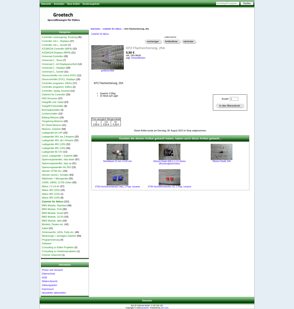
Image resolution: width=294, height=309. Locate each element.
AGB (44, 277)
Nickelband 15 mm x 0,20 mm (117, 161)
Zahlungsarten (49, 285)
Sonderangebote (91, 4)
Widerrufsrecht (49, 281)
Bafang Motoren (50, 117)
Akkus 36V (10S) (51, 190)
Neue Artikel (73, 4)
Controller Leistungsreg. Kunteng (59, 37)
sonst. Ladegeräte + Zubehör (57, 155)
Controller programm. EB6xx (57, 87)
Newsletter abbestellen (54, 292)
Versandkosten (138, 58)
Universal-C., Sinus (52, 60)
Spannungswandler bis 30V (56, 167)
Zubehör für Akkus (112, 29)
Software (46, 243)
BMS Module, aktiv (52, 220)
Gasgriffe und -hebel (52, 102)
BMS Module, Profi (52, 209)
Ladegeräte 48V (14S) (53, 148)
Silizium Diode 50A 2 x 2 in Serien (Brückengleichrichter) (169, 162)
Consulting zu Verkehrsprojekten (59, 251)
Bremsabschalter (51, 110)
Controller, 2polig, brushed (56, 90)
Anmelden (59, 4)
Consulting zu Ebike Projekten (58, 247)
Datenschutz (48, 273)
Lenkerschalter (49, 113)
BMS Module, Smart (52, 213)
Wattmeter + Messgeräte (55, 178)
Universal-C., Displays (53, 67)
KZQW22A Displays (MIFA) (56, 52)
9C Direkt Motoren (51, 125)
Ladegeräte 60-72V (52, 151)
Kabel (45, 228)
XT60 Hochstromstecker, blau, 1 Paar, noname (117, 186)
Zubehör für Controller (53, 94)
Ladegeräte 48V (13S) (53, 144)
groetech (145, 308)
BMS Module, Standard (54, 205)
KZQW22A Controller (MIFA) (57, 48)
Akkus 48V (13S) (51, 194)
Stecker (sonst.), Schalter (55, 175)
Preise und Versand (52, 270)
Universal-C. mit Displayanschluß (59, 64)
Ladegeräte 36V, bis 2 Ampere (58, 136)
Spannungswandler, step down (58, 159)
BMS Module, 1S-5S (53, 216)
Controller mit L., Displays (55, 41)
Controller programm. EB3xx (57, 83)
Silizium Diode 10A (221, 161)
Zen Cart (164, 308)
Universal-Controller (52, 56)
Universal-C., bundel (53, 71)
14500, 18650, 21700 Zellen (57, 182)
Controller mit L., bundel (54, 45)
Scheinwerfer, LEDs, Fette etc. (58, 232)
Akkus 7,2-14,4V (50, 186)
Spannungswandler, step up (56, 163)
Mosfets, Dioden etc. (53, 224)
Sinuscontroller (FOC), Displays (58, 79)
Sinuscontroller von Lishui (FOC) (59, 75)
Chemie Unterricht (51, 255)
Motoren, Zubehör (51, 129)
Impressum (48, 289)
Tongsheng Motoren (52, 121)
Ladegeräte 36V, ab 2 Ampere (58, 140)
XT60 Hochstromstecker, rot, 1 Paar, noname (169, 186)
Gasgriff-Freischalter (52, 106)
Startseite (46, 4)
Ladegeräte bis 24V (52, 132)
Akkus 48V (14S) (51, 197)
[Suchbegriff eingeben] (227, 3)
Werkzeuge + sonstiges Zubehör (59, 236)
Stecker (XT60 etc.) (52, 171)
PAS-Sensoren (49, 98)
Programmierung (51, 239)
